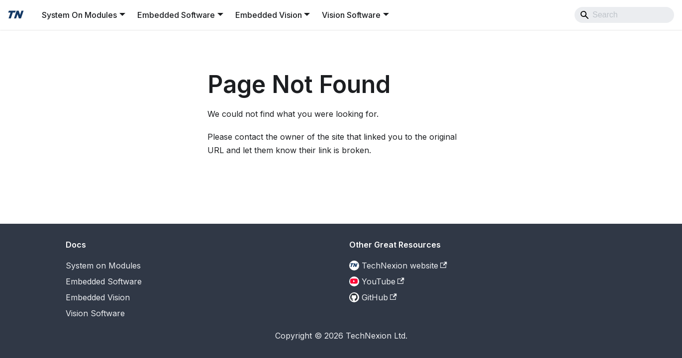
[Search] (624, 15)
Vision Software (95, 313)
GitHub (379, 297)
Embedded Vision (98, 297)
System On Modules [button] (79, 15)
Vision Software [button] (351, 15)
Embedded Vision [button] (268, 15)
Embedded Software (104, 281)
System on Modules (103, 265)
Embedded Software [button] (176, 15)
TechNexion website (404, 265)
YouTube (383, 281)
